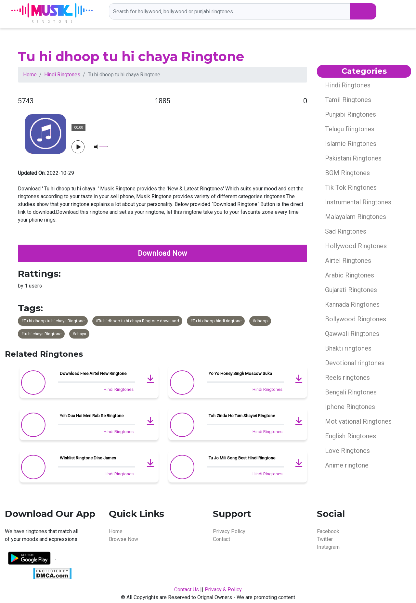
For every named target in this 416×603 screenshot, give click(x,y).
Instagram (328, 547)
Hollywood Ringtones (356, 246)
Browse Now (123, 539)
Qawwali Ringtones (352, 334)
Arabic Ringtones (349, 275)
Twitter (325, 539)
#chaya (79, 333)
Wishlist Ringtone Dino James (88, 457)
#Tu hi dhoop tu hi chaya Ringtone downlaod (137, 320)
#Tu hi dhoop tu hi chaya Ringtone (52, 320)
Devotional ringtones (354, 363)
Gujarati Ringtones (351, 290)
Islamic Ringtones (350, 144)
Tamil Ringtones (348, 100)
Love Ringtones (347, 451)
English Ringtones (350, 436)
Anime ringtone (347, 465)
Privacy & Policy (223, 589)
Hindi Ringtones (62, 74)
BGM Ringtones (347, 173)
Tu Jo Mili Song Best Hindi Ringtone (242, 457)
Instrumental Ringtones (358, 202)
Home (30, 74)
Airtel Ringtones (348, 260)
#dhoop (260, 320)
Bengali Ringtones (351, 392)
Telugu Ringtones (349, 129)
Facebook (328, 531)
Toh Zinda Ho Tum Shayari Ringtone (242, 415)
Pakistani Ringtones (353, 158)
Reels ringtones (347, 377)
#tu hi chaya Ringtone (41, 333)
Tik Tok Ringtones (351, 187)
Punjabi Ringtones (350, 114)
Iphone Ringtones (350, 407)
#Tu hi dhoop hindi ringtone (215, 320)
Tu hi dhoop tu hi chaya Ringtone (131, 56)
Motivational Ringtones (358, 421)
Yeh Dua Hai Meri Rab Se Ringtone (92, 415)
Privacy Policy (229, 531)
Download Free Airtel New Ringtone (93, 373)
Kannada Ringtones (352, 304)
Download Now (162, 253)
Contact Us (186, 589)
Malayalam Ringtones (355, 217)
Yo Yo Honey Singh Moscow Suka (240, 373)
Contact (221, 539)
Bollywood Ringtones (355, 319)
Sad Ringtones (345, 231)
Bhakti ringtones (348, 348)
